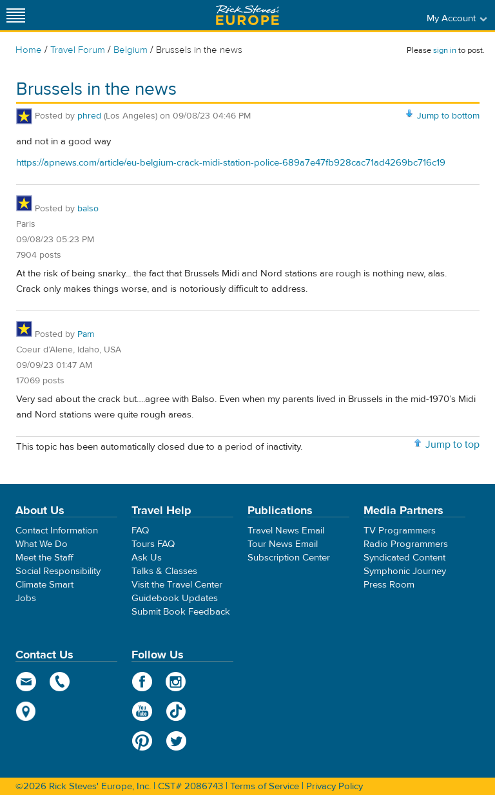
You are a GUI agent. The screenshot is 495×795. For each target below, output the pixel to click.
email (26, 681)
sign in (444, 50)
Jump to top (452, 444)
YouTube (142, 711)
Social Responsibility (58, 571)
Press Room (389, 585)
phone (60, 681)
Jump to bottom (448, 116)
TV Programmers (400, 530)
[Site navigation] (16, 15)
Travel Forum (77, 50)
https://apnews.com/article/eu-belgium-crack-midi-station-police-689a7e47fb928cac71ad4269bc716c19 (230, 163)
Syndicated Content (404, 557)
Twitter (176, 741)
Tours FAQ (153, 544)
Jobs (25, 598)
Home (28, 50)
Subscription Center (289, 557)
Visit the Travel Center (176, 585)
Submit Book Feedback (180, 612)
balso (88, 209)
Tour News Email (283, 544)
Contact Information (56, 530)
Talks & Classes (164, 571)
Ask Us (146, 557)
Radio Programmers (406, 544)
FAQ (140, 530)
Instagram (176, 681)
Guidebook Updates (174, 598)
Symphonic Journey (405, 571)
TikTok (176, 711)
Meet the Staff (44, 557)
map (26, 711)
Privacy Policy (334, 786)
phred (89, 116)
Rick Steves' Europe (247, 15)
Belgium (130, 50)
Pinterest (142, 741)
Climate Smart (44, 585)
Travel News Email (286, 530)
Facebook (142, 681)
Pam (85, 334)
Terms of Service (264, 786)
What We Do (41, 544)
